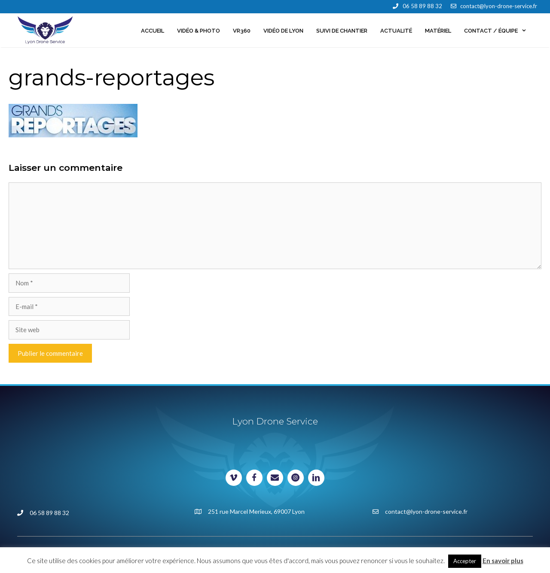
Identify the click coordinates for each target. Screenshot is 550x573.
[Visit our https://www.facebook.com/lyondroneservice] (254, 478)
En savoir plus (503, 560)
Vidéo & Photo (198, 30)
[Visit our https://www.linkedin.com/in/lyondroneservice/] (316, 478)
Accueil (152, 30)
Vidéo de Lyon (283, 30)
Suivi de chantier (341, 30)
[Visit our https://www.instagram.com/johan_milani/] (295, 478)
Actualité (396, 30)
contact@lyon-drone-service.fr (498, 6)
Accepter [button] (464, 561)
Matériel (438, 30)
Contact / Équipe (498, 31)
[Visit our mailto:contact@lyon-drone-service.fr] (275, 478)
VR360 (242, 30)
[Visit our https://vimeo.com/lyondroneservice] (234, 478)
